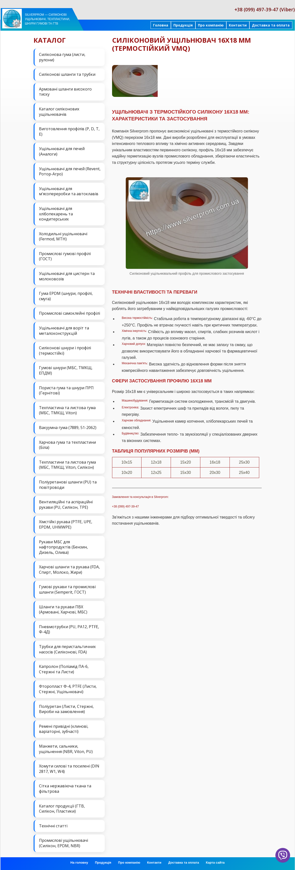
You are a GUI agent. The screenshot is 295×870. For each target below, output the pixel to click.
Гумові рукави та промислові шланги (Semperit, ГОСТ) (67, 589)
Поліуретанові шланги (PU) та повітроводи (68, 484)
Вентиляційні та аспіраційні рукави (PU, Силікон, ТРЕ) (66, 504)
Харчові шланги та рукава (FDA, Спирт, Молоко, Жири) (69, 569)
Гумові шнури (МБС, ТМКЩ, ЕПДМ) (65, 370)
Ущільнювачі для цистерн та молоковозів (67, 276)
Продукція (183, 25)
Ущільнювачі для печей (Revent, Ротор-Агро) (70, 171)
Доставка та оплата (271, 25)
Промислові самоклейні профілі (69, 313)
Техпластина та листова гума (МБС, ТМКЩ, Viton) (67, 410)
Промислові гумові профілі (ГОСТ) (65, 256)
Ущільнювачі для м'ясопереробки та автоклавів (68, 191)
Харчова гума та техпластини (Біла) (67, 445)
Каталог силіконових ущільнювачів (59, 111)
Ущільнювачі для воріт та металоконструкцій (64, 330)
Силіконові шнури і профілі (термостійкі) (65, 350)
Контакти (238, 25)
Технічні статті (53, 826)
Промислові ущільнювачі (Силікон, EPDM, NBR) (63, 843)
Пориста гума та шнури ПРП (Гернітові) (66, 390)
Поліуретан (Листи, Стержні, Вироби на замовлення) (66, 709)
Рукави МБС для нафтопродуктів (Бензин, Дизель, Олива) (63, 547)
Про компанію (211, 25)
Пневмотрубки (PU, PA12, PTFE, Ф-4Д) (69, 629)
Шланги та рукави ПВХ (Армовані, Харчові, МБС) (63, 609)
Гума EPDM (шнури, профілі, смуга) (66, 296)
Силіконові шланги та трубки (67, 74)
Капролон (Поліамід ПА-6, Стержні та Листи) (64, 669)
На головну (79, 862)
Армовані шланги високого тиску (65, 91)
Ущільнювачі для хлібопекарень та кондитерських (56, 214)
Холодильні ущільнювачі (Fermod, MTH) (63, 236)
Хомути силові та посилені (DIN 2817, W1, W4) (69, 768)
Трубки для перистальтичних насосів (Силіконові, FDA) (67, 649)
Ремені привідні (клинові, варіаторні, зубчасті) (63, 729)
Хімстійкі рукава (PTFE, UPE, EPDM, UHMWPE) (65, 524)
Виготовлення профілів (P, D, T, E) (69, 131)
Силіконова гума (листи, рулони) (62, 57)
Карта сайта (215, 862)
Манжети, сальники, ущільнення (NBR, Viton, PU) (66, 748)
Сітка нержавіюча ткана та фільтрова (65, 788)
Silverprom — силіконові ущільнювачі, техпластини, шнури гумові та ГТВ (47, 19)
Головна (160, 25)
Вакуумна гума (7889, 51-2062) (67, 427)
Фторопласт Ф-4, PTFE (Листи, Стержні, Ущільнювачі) (68, 689)
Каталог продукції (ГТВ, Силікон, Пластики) (62, 808)
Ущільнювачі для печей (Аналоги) (62, 151)
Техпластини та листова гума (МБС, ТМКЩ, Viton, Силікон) (67, 464)
